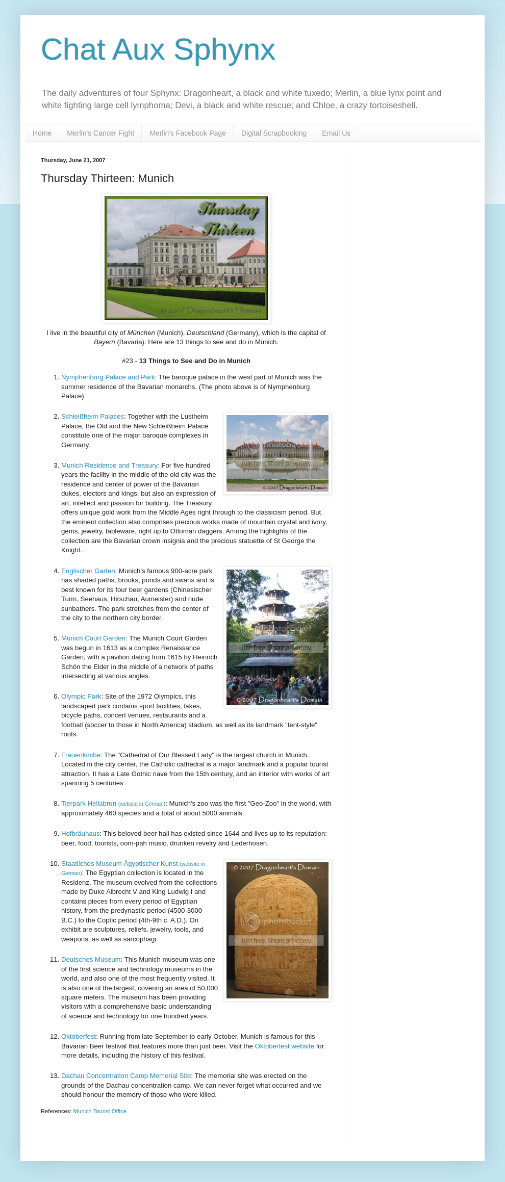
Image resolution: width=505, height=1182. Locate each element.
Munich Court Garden (93, 638)
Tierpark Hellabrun (113, 803)
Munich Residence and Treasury (109, 465)
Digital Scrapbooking (274, 133)
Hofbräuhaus (80, 833)
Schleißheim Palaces (92, 416)
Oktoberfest (78, 1036)
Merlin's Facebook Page (187, 133)
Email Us (336, 133)
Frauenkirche (80, 755)
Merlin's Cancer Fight (100, 133)
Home (42, 133)
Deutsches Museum (91, 959)
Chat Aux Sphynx (158, 49)
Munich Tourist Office (100, 1111)
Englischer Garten (88, 571)
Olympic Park (81, 696)
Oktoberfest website (283, 1046)
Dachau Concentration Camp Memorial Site (126, 1076)
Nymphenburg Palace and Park (108, 377)
